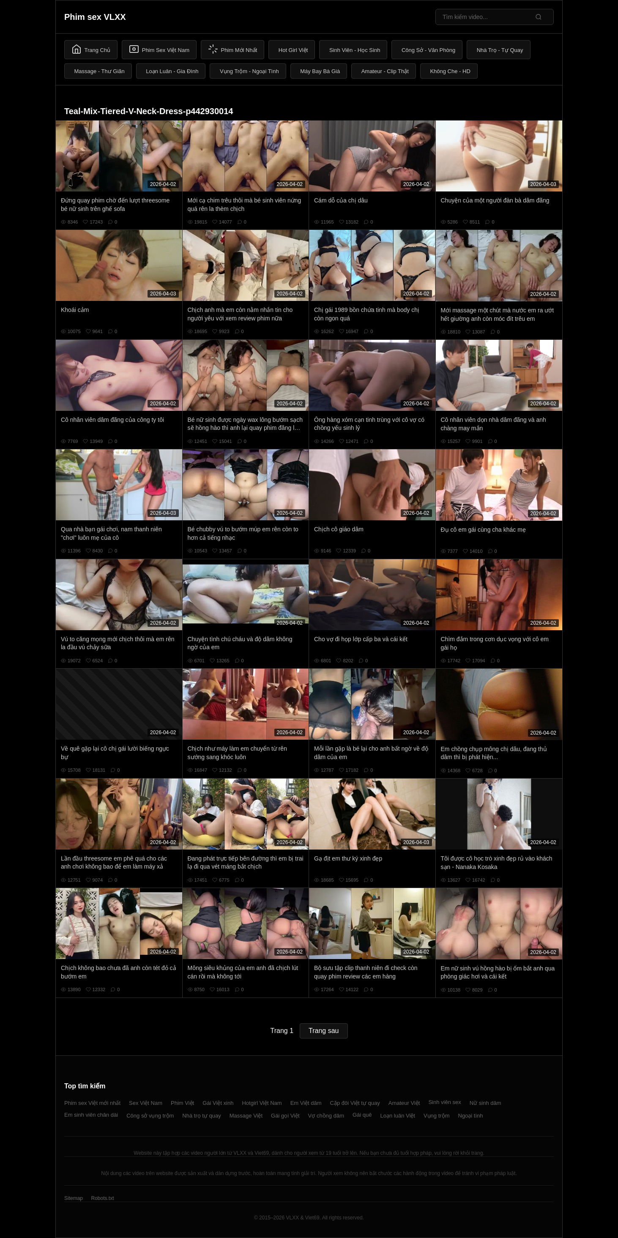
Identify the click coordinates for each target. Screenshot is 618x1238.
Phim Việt (182, 1103)
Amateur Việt (404, 1103)
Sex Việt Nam (145, 1103)
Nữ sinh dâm (485, 1103)
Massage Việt (246, 1115)
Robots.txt (102, 1198)
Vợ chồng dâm (326, 1115)
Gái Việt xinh (217, 1103)
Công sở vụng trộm (150, 1115)
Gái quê (362, 1115)
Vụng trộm (437, 1115)
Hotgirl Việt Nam (262, 1103)
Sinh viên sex (444, 1102)
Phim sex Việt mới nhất (92, 1103)
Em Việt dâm (306, 1103)
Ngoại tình (470, 1115)
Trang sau (324, 1030)
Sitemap (73, 1198)
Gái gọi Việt (285, 1115)
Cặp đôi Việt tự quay (355, 1103)
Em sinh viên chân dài (91, 1115)
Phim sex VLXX (95, 17)
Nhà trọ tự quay (201, 1115)
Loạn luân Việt (397, 1115)
